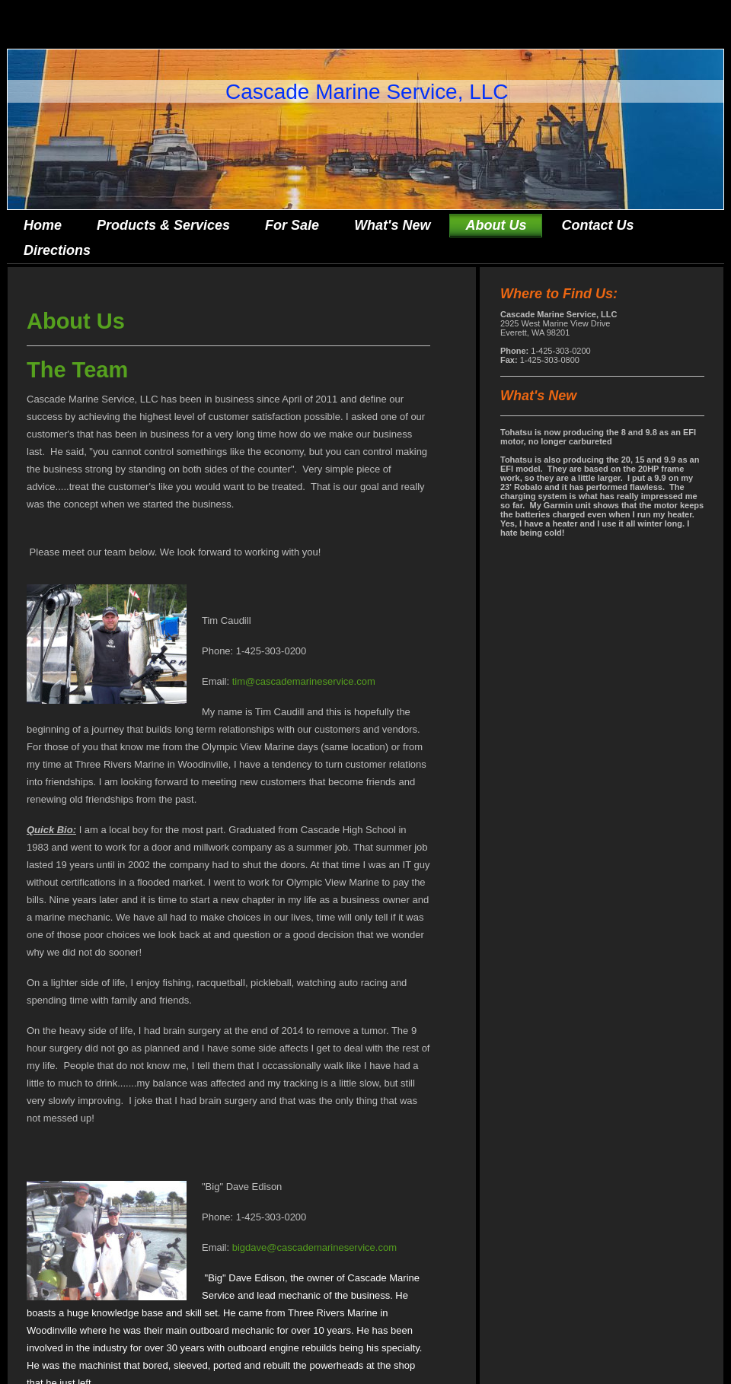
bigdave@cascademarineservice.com (314, 1247)
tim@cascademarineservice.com (303, 681)
